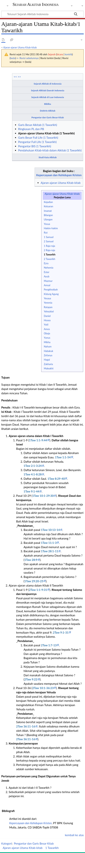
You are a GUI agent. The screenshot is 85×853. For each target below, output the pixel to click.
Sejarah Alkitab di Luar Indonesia (47, 97)
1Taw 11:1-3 (49, 542)
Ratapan (48, 307)
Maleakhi (48, 368)
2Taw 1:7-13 (49, 645)
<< (15, 76)
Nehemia (48, 267)
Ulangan (48, 219)
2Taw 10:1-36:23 (43, 688)
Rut (46, 232)
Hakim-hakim (51, 228)
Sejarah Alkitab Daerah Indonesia (47, 90)
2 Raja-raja (49, 250)
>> (19, 76)
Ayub (46, 276)
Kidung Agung (51, 294)
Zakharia (48, 364)
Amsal (47, 285)
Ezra (46, 263)
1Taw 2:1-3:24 (33, 465)
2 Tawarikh (49, 258)
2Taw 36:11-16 (25, 726)
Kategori (6, 843)
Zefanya (48, 355)
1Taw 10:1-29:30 (43, 495)
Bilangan (48, 215)
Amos (47, 329)
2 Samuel (49, 241)
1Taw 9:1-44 (31, 491)
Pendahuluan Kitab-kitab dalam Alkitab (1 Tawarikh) (50, 150)
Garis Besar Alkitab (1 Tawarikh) (37, 124)
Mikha (47, 342)
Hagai (47, 359)
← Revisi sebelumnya (28, 58)
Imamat (48, 210)
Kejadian (48, 202)
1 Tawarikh (49, 254)
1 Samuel (49, 237)
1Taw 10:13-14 (50, 529)
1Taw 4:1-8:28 (33, 474)
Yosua (47, 223)
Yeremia (48, 302)
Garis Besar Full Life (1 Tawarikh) (38, 137)
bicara (60, 54)
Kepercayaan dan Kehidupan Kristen (59, 175)
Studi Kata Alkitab (48, 157)
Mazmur (48, 280)
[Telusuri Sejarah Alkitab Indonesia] (42, 14)
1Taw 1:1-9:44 (38, 440)
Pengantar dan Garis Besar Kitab (47, 117)
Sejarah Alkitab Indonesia (36, 5)
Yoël (46, 324)
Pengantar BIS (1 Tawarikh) (34, 146)
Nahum (48, 346)
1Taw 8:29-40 (56, 478)
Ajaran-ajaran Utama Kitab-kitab (20, 47)
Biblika (47, 104)
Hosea (47, 320)
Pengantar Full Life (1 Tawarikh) (37, 142)
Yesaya (47, 298)
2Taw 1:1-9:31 (38, 589)
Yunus (47, 337)
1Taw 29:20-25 (33, 581)
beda (12, 58)
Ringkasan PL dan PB (31, 129)
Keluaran (48, 206)
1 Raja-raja (49, 245)
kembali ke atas (74, 835)
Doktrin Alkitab (47, 110)
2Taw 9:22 (30, 679)
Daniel (47, 315)
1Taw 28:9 (30, 559)
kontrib (68, 54)
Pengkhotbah (51, 289)
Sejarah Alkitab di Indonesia (47, 83)
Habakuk (48, 350)
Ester (46, 272)
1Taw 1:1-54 (62, 457)
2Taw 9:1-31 (60, 632)
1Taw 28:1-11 (49, 551)
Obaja (47, 333)
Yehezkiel (49, 311)
